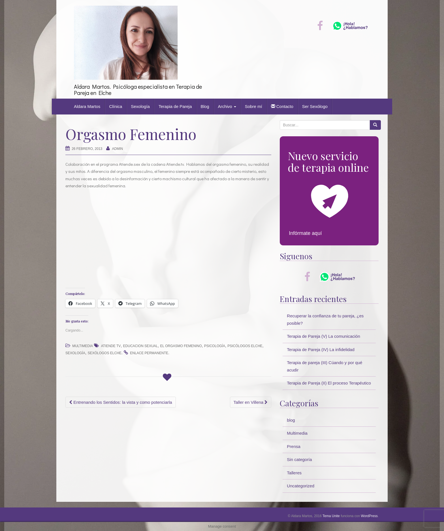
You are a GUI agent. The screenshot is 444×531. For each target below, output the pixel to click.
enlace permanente (149, 353)
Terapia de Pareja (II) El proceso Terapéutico (329, 383)
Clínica (115, 106)
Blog (205, 106)
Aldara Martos (87, 106)
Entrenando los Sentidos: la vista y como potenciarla (120, 402)
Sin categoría (299, 459)
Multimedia (82, 346)
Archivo (227, 106)
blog (291, 420)
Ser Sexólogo (315, 106)
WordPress (369, 516)
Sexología (140, 106)
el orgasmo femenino (181, 346)
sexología (75, 353)
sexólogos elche (104, 353)
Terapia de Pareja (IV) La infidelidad (320, 349)
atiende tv (111, 346)
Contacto (282, 106)
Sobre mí (253, 106)
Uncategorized (300, 485)
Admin (117, 149)
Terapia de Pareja (175, 106)
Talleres (294, 472)
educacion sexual (140, 346)
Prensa (293, 446)
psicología (214, 346)
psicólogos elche (244, 346)
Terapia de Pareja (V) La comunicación (323, 336)
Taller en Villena (251, 402)
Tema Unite (331, 516)
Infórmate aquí (305, 233)
